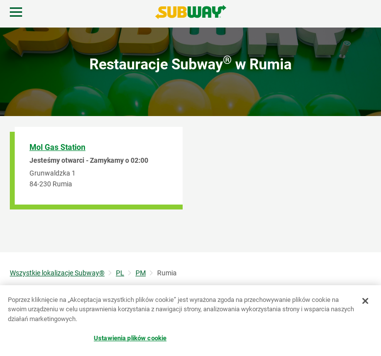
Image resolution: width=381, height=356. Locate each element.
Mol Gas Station (57, 147)
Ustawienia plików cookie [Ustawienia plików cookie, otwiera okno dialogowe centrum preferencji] (130, 338)
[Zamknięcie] (365, 301)
